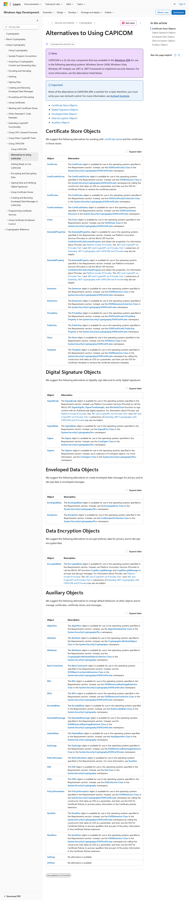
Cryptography (85, 22)
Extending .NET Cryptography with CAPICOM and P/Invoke (96, 251)
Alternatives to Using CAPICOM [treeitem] (21, 156)
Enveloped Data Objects (64, 113)
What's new (163, 12)
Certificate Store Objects (64, 105)
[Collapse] (37, 20)
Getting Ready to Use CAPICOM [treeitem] (21, 166)
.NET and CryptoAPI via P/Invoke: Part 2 (106, 247)
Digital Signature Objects (65, 109)
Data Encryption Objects (64, 118)
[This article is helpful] (175, 55)
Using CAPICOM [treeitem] (19, 149)
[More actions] (140, 23)
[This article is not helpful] (179, 55)
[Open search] (175, 4)
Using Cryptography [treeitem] (18, 50)
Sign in (182, 3)
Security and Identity (64, 22)
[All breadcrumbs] (48, 23)
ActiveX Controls (120, 96)
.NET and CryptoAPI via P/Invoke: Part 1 (109, 413)
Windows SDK (122, 60)
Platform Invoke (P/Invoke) (99, 244)
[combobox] (21, 26)
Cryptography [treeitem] (12, 33)
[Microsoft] (6, 4)
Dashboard (178, 12)
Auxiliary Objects (61, 122)
